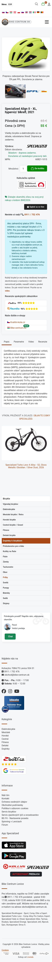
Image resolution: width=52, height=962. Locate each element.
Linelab (30, 957)
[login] (48, 4)
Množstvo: (14, 168)
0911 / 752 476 (32, 214)
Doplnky (5, 748)
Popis (6, 341)
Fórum (5, 825)
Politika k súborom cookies (15, 808)
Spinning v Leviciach (12, 821)
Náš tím (5, 795)
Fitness (5, 742)
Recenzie (42, 341)
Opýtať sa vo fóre (35, 207)
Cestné (5, 739)
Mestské (6, 732)
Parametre (19, 341)
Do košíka (37, 168)
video (7, 291)
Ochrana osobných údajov (14, 802)
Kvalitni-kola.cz (16, 322)
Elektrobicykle (8, 729)
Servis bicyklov (9, 811)
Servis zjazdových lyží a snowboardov (20, 815)
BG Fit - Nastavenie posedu (15, 818)
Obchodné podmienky (12, 805)
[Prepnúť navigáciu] (41, 22)
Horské (5, 735)
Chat (10, 636)
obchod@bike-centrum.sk (17, 675)
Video (31, 341)
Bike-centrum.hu (16, 328)
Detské (5, 745)
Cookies (5, 950)
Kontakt (5, 798)
